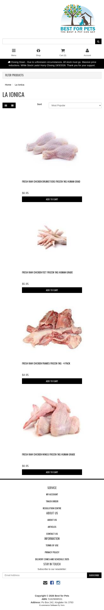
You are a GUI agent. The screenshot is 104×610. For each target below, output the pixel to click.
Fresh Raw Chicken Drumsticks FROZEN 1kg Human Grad (51, 181)
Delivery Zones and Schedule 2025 (52, 559)
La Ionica (19, 84)
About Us (52, 519)
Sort (39, 104)
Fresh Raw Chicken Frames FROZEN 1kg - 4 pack (46, 363)
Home (8, 84)
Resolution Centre (52, 508)
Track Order (52, 501)
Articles (52, 526)
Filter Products (14, 75)
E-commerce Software (48, 605)
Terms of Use (52, 545)
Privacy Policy (52, 552)
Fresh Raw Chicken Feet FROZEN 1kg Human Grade (47, 272)
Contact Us (52, 533)
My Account (52, 494)
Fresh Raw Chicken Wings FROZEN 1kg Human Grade (48, 454)
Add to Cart (52, 199)
